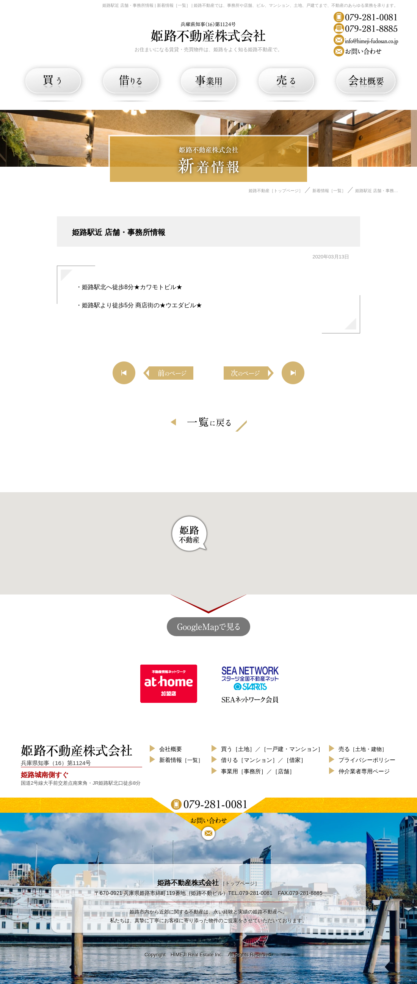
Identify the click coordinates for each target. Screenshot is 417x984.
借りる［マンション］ (249, 760)
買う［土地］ (238, 749)
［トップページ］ (208, 883)
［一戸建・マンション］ (292, 749)
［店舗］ (283, 771)
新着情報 (181, 760)
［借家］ (295, 760)
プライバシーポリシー (367, 760)
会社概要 (170, 749)
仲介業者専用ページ (364, 771)
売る (363, 749)
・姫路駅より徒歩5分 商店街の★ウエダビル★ (139, 305)
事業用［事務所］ (244, 771)
